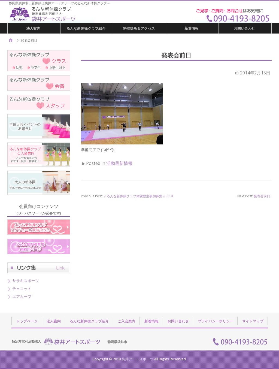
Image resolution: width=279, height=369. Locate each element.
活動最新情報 (119, 163)
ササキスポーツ (25, 280)
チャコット (21, 288)
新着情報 (191, 28)
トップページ (27, 321)
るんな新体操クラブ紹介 (85, 28)
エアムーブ (21, 296)
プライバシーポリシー (215, 321)
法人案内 (33, 28)
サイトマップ (252, 321)
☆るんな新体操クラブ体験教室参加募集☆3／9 (138, 196)
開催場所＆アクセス (139, 28)
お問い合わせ (244, 28)
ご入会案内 (126, 321)
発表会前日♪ (263, 196)
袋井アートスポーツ (137, 358)
